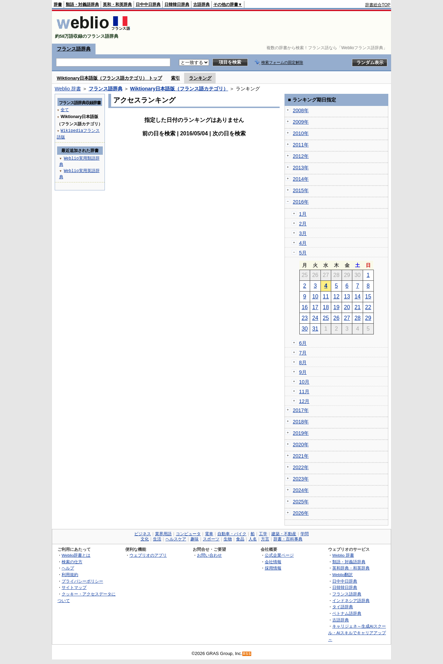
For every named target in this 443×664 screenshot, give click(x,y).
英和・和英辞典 (117, 4)
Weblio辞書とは (76, 555)
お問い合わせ (209, 555)
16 (304, 307)
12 (336, 296)
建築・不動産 (283, 534)
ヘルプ (68, 568)
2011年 (301, 144)
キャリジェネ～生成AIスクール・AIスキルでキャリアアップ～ (357, 632)
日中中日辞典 (148, 4)
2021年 (301, 456)
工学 (263, 534)
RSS (247, 654)
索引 (175, 78)
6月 (303, 343)
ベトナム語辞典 (346, 613)
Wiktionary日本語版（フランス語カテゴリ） (179, 88)
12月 (304, 401)
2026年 (301, 513)
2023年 (301, 479)
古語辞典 (201, 4)
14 (357, 296)
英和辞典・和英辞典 (351, 568)
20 (347, 307)
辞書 (58, 4)
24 (315, 318)
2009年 (301, 122)
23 (304, 318)
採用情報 (273, 568)
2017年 (301, 410)
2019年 (301, 433)
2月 (303, 223)
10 (315, 296)
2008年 (301, 110)
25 (326, 318)
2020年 (301, 444)
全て (65, 110)
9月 (303, 372)
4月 (303, 243)
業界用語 (163, 534)
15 (368, 296)
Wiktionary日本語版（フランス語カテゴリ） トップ (109, 78)
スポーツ (211, 539)
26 (336, 318)
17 (315, 307)
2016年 (301, 202)
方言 (265, 539)
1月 (303, 214)
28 (357, 318)
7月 (303, 353)
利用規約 (70, 574)
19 (336, 307)
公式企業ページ (279, 555)
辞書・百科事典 (287, 539)
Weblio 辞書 (68, 88)
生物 (228, 539)
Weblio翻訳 (342, 574)
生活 (157, 539)
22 (368, 307)
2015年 (301, 190)
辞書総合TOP (377, 4)
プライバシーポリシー (82, 581)
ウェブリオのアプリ (148, 555)
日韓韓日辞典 (176, 4)
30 (304, 329)
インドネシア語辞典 (351, 600)
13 (347, 296)
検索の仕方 (72, 561)
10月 (304, 382)
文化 (145, 539)
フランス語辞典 (74, 49)
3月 (303, 233)
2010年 (301, 133)
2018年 (301, 421)
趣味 (194, 539)
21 (357, 307)
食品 (240, 539)
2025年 (301, 501)
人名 (252, 539)
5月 (303, 252)
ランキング (200, 78)
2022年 (301, 467)
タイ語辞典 (342, 606)
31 (315, 329)
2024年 (301, 490)
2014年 (301, 179)
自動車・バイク (231, 534)
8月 (303, 362)
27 (347, 318)
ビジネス (142, 534)
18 (326, 307)
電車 (209, 534)
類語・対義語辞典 (82, 4)
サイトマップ (74, 587)
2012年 (301, 156)
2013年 (301, 167)
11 (326, 296)
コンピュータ (188, 534)
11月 (304, 391)
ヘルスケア (175, 539)
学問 (304, 534)
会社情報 (273, 561)
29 (368, 318)
